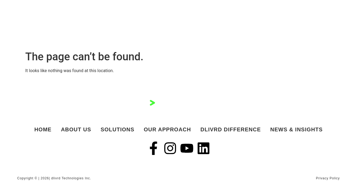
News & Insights (296, 129)
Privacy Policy (328, 178)
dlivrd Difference (231, 129)
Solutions (117, 129)
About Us (76, 129)
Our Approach (167, 129)
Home (43, 129)
